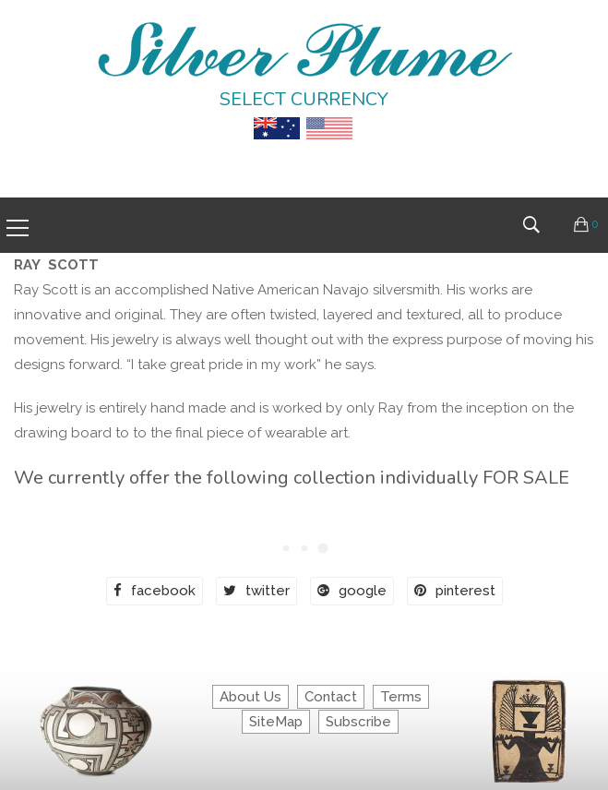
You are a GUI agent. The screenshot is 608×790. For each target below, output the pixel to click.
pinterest (454, 590)
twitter (256, 590)
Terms (401, 696)
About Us (250, 696)
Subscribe (358, 721)
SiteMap (276, 721)
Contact (330, 696)
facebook (154, 590)
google (352, 590)
